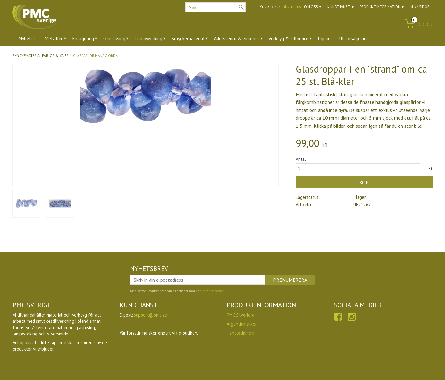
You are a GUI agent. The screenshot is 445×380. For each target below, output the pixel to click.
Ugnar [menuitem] (324, 38)
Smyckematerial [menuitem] (188, 38)
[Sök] (241, 7)
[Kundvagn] (417, 24)
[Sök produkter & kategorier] (215, 7)
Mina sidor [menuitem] (420, 7)
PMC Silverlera (240, 315)
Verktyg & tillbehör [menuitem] (288, 38)
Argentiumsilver (242, 324)
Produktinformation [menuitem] (380, 7)
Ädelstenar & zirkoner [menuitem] (236, 38)
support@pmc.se (150, 315)
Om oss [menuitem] (311, 7)
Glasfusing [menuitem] (114, 38)
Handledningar (241, 333)
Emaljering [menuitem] (83, 38)
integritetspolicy (212, 291)
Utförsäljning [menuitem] (353, 38)
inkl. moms (291, 6)
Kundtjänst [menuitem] (338, 7)
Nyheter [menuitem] (27, 38)
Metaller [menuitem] (53, 38)
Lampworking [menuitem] (148, 38)
